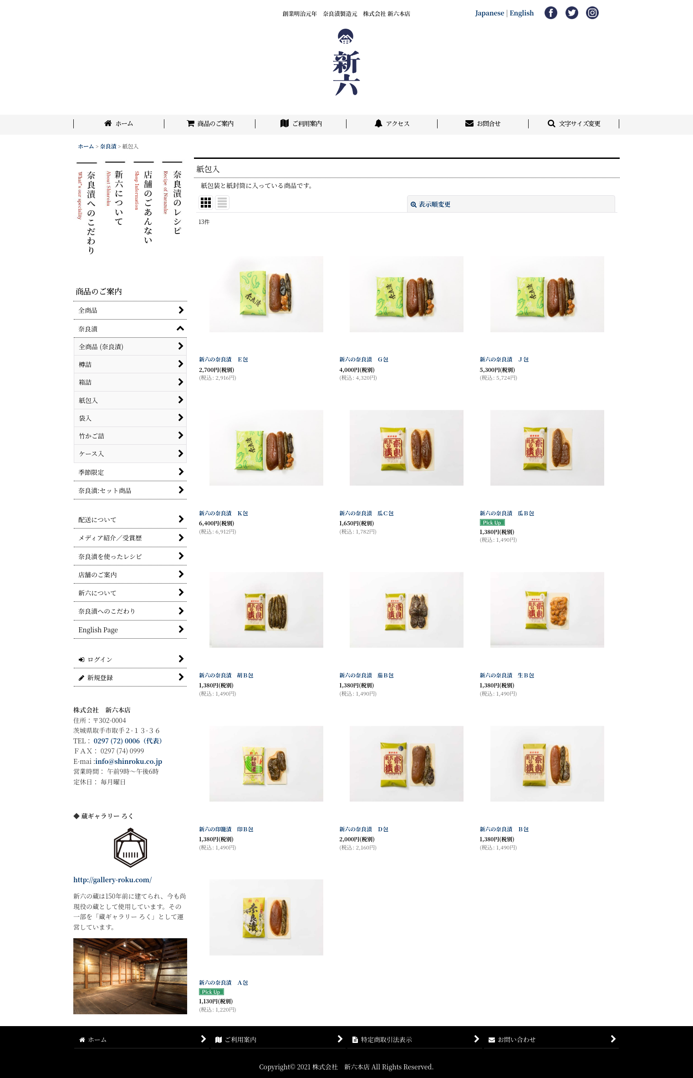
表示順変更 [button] (431, 203)
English (522, 12)
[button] (574, 125)
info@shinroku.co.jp (128, 761)
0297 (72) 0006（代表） (130, 740)
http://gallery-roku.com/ (112, 879)
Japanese (489, 12)
